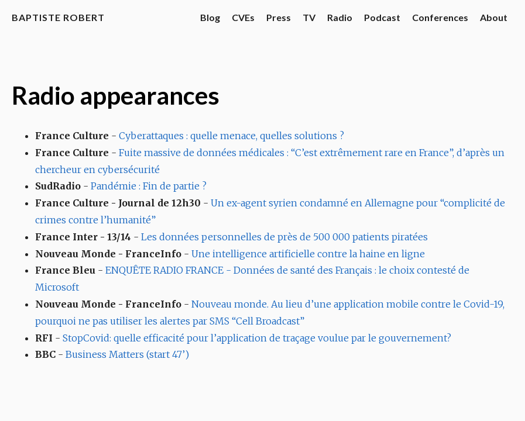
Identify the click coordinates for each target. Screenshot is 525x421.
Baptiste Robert (58, 17)
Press (278, 17)
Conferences (440, 17)
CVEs (243, 17)
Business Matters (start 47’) (127, 354)
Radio (339, 17)
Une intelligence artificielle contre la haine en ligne (308, 254)
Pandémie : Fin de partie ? (149, 186)
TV (309, 17)
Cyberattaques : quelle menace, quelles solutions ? (231, 136)
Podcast (382, 17)
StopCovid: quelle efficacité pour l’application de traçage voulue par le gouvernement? (257, 338)
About (493, 17)
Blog (210, 17)
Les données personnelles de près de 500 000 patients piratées (284, 237)
